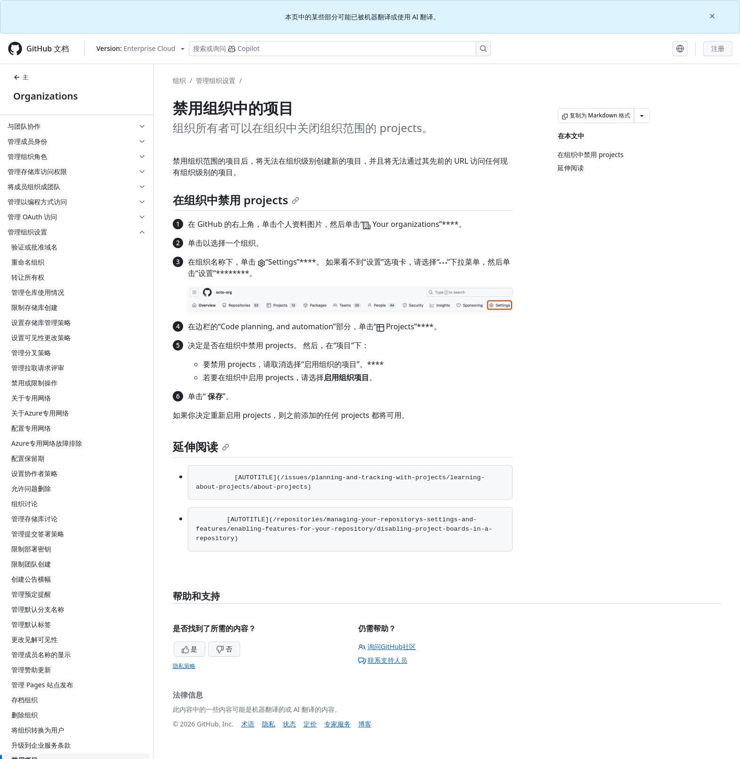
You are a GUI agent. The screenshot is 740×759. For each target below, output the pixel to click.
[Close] (713, 15)
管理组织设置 (215, 80)
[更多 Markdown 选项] (642, 115)
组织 (179, 80)
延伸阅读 (201, 446)
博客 (364, 723)
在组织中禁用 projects (236, 200)
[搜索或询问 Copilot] (340, 48)
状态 (289, 723)
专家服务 (337, 723)
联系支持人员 (382, 660)
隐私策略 (184, 666)
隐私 (268, 723)
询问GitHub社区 (387, 646)
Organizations (45, 96)
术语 (247, 723)
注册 (717, 48)
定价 (310, 723)
